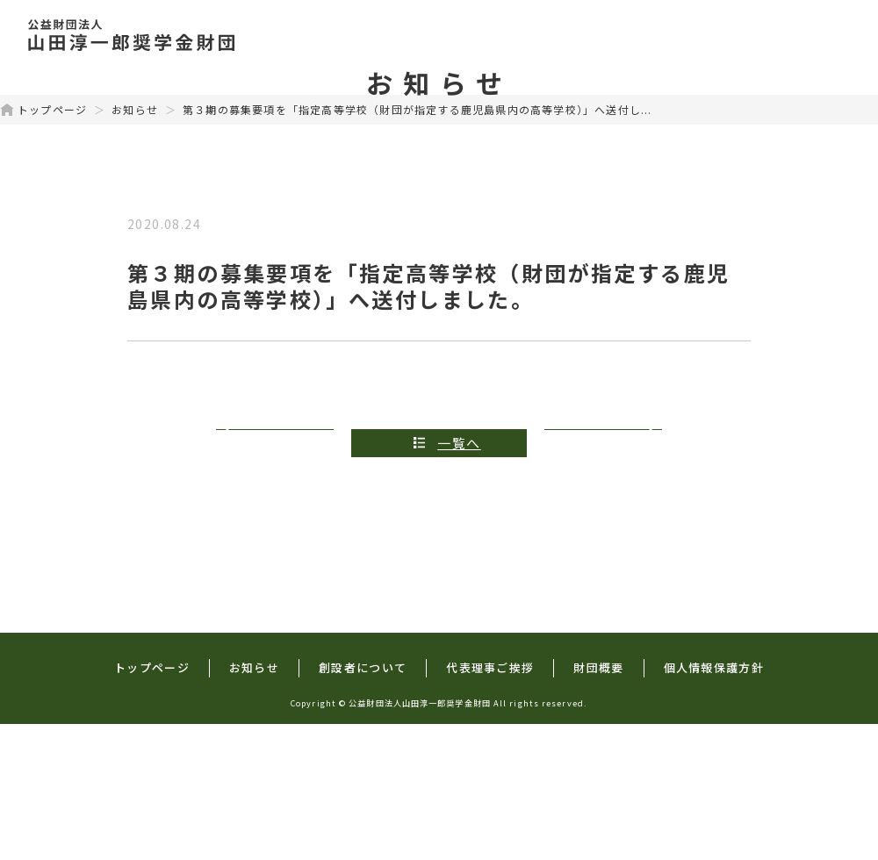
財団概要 (805, 34)
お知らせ (135, 245)
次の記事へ (600, 579)
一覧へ (459, 579)
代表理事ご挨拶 (682, 34)
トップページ (296, 34)
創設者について (536, 34)
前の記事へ (278, 579)
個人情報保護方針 (714, 803)
